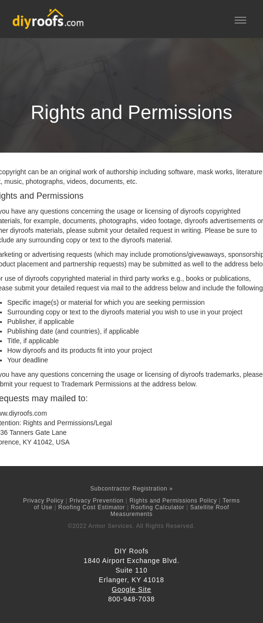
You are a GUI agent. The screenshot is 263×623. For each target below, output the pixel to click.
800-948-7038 (131, 599)
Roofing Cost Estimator (91, 507)
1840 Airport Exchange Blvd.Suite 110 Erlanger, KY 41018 (131, 570)
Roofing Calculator (158, 507)
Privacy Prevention (97, 500)
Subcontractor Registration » (131, 488)
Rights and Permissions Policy (173, 500)
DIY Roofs (131, 551)
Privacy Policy (43, 500)
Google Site (131, 589)
